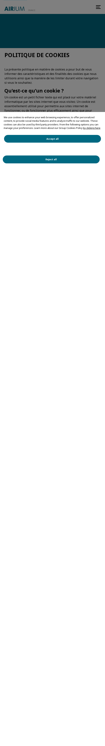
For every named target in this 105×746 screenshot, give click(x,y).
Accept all (52, 138)
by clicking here (91, 128)
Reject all (51, 159)
